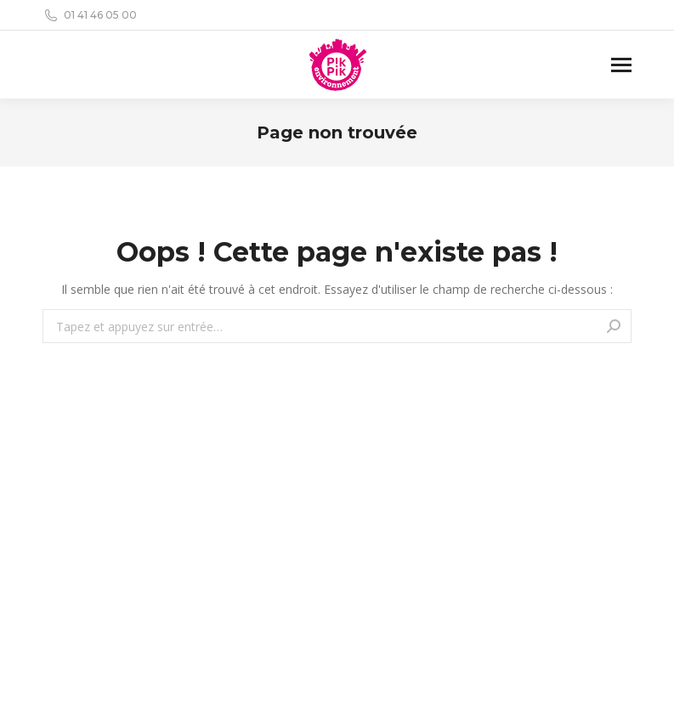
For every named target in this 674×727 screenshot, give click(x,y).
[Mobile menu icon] (621, 65)
